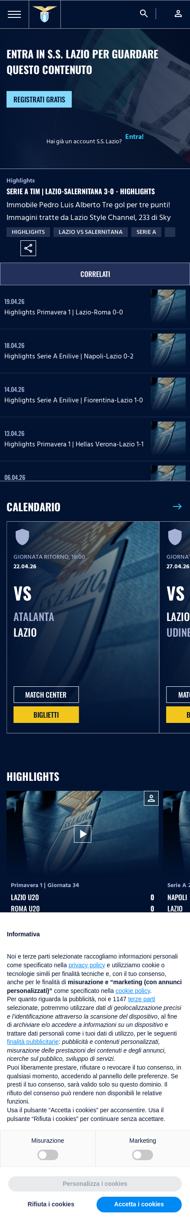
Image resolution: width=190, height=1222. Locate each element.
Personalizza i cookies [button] (95, 1183)
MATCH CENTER (46, 694)
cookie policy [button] (133, 990)
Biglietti (46, 714)
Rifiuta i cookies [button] (51, 1204)
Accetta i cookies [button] (139, 1204)
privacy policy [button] (87, 965)
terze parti (141, 999)
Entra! (134, 136)
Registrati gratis (39, 99)
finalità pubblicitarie (33, 1041)
